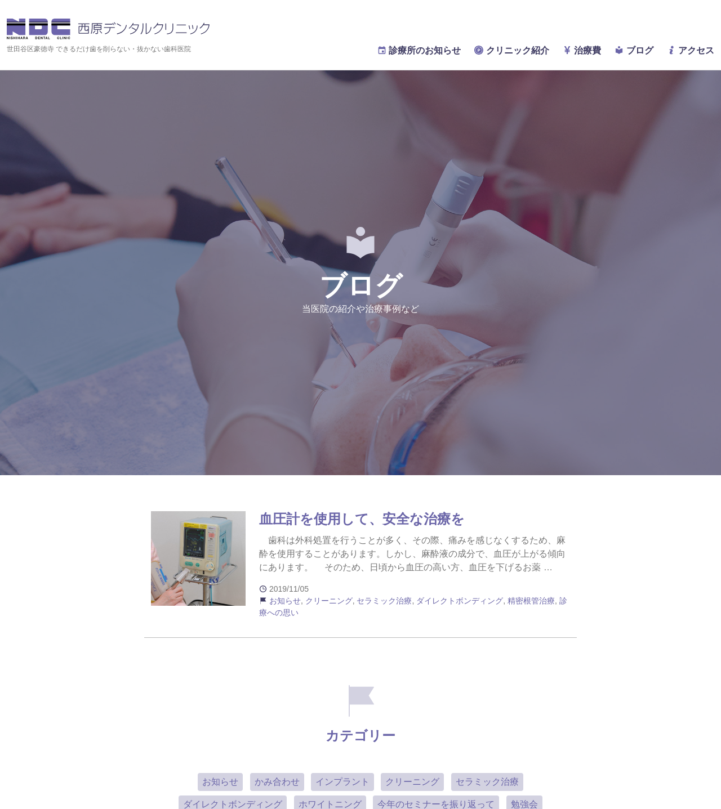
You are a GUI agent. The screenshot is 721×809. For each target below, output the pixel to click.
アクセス (690, 50)
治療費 (582, 50)
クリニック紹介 (511, 50)
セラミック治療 (384, 600)
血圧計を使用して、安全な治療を (362, 518)
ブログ (634, 50)
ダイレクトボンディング (459, 600)
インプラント (342, 781)
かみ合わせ (277, 781)
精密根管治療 (531, 600)
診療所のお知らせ (419, 50)
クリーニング (329, 600)
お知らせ (285, 600)
